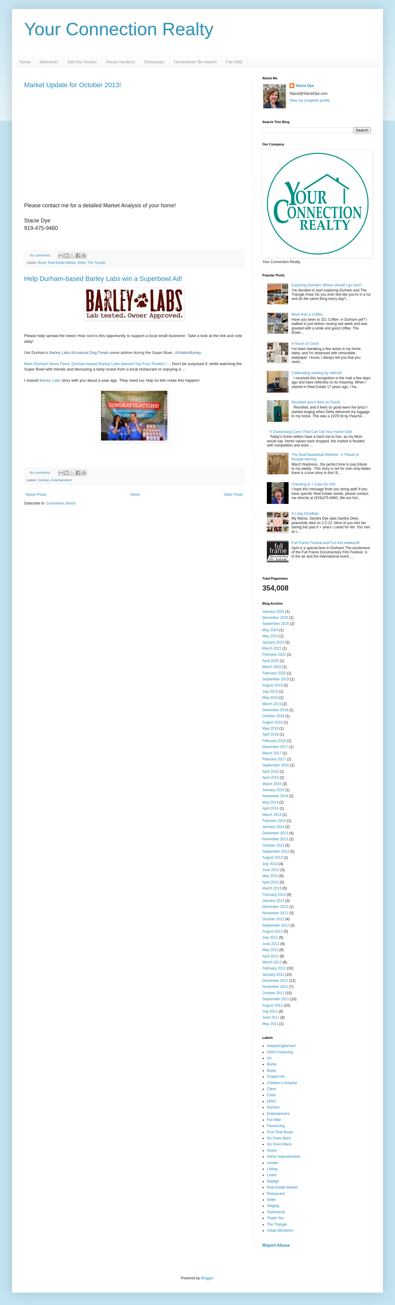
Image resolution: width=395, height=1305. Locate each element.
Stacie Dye (304, 86)
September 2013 (275, 851)
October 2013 (273, 845)
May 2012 (270, 950)
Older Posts (233, 494)
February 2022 (274, 654)
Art (269, 1058)
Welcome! (49, 61)
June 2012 (270, 944)
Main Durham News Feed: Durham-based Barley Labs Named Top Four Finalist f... (97, 363)
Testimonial (276, 1212)
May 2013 (270, 876)
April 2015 (270, 777)
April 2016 (270, 771)
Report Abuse (276, 1245)
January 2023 (273, 642)
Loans (272, 1175)
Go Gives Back (279, 1138)
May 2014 (270, 802)
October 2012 (273, 919)
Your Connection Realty (118, 29)
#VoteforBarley (188, 352)
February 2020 (274, 673)
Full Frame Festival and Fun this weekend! (326, 543)
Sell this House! (81, 61)
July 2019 (270, 691)
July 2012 (270, 937)
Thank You (275, 1218)
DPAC (271, 1101)
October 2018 (273, 716)
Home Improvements (283, 1156)
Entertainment (61, 480)
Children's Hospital (282, 1083)
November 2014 (275, 796)
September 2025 (275, 624)
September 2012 (275, 925)
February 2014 (274, 821)
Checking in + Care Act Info (314, 484)
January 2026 (273, 612)
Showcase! (154, 61)
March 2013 (271, 888)
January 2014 (273, 827)
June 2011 (270, 1017)
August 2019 (272, 685)
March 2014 (271, 815)
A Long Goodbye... (306, 513)
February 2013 (274, 895)
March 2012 (271, 962)
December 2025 (275, 618)
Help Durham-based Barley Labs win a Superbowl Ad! (103, 278)
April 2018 (270, 734)
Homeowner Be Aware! (195, 61)
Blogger (207, 1278)
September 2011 (275, 999)
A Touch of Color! (305, 344)
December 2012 (275, 907)
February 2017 (274, 759)
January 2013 (273, 901)
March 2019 (271, 704)
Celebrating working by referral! (317, 373)
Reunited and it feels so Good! (316, 402)
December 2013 (275, 833)
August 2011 (272, 1005)
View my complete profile (309, 100)
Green (272, 1150)
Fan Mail (234, 61)
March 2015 (271, 784)
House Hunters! (120, 61)
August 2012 (272, 931)
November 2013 (275, 839)
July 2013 (270, 864)
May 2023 (270, 636)
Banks (272, 1064)
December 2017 (275, 747)
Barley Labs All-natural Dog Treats (79, 352)
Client (271, 1089)
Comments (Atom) (60, 503)
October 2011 (273, 993)
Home (24, 61)
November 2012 (275, 913)
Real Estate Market (62, 262)
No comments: (41, 255)
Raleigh (273, 1181)
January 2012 (273, 974)
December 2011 (275, 981)
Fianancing (276, 1126)
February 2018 (274, 741)
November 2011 (275, 987)
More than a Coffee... (309, 314)
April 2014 (270, 808)
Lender (272, 1163)
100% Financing (280, 1052)
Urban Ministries (280, 1230)
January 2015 (273, 790)
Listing (272, 1169)
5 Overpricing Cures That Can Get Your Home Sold (311, 432)
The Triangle (96, 262)
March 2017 (271, 753)
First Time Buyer (280, 1132)
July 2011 (270, 1011)
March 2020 (271, 667)
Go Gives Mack (279, 1144)
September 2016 (275, 765)
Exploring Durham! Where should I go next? (327, 285)
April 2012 (270, 956)
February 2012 (274, 968)
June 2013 (270, 870)
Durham (43, 480)
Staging (273, 1206)
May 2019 (270, 697)
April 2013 (270, 882)
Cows (271, 1095)
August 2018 (272, 722)
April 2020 (270, 661)
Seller (81, 262)
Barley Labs (50, 380)
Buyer (42, 262)
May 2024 (270, 630)
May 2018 (270, 728)
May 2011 (270, 1024)
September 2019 (275, 679)
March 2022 (271, 648)
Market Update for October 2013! (72, 85)
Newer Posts (36, 494)
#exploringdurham (281, 1046)
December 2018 (275, 710)
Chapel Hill (275, 1076)
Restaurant (276, 1194)
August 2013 (272, 857)
